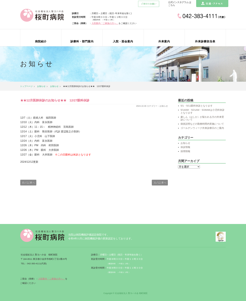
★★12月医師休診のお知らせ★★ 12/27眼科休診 (54, 100)
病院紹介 (41, 41)
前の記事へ (28, 182)
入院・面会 (123, 41)
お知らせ (41, 86)
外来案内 (164, 41)
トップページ (26, 86)
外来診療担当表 (205, 41)
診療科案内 (82, 41)
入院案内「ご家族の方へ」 (106, 23)
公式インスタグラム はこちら (179, 3)
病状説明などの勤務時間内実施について (202, 124)
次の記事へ (159, 182)
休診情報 (185, 147)
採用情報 (185, 151)
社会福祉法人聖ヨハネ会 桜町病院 (43, 15)
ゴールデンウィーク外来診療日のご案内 (202, 128)
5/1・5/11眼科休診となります (197, 105)
